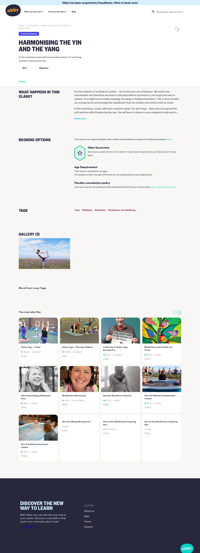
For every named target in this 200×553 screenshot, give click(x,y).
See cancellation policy (163, 186)
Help (86, 516)
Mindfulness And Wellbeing (121, 210)
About (22, 81)
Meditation (100, 210)
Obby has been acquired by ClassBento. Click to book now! (100, 2)
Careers (88, 526)
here (169, 139)
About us (89, 510)
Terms (87, 521)
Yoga (76, 210)
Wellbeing (87, 210)
